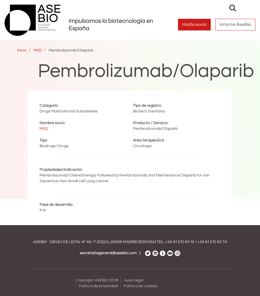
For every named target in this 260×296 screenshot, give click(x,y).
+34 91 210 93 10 (179, 242)
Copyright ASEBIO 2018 (97, 280)
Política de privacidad (98, 286)
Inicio (21, 50)
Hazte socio (194, 24)
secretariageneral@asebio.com (108, 253)
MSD (37, 50)
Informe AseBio (235, 24)
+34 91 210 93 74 (212, 242)
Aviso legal (133, 280)
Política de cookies (140, 286)
